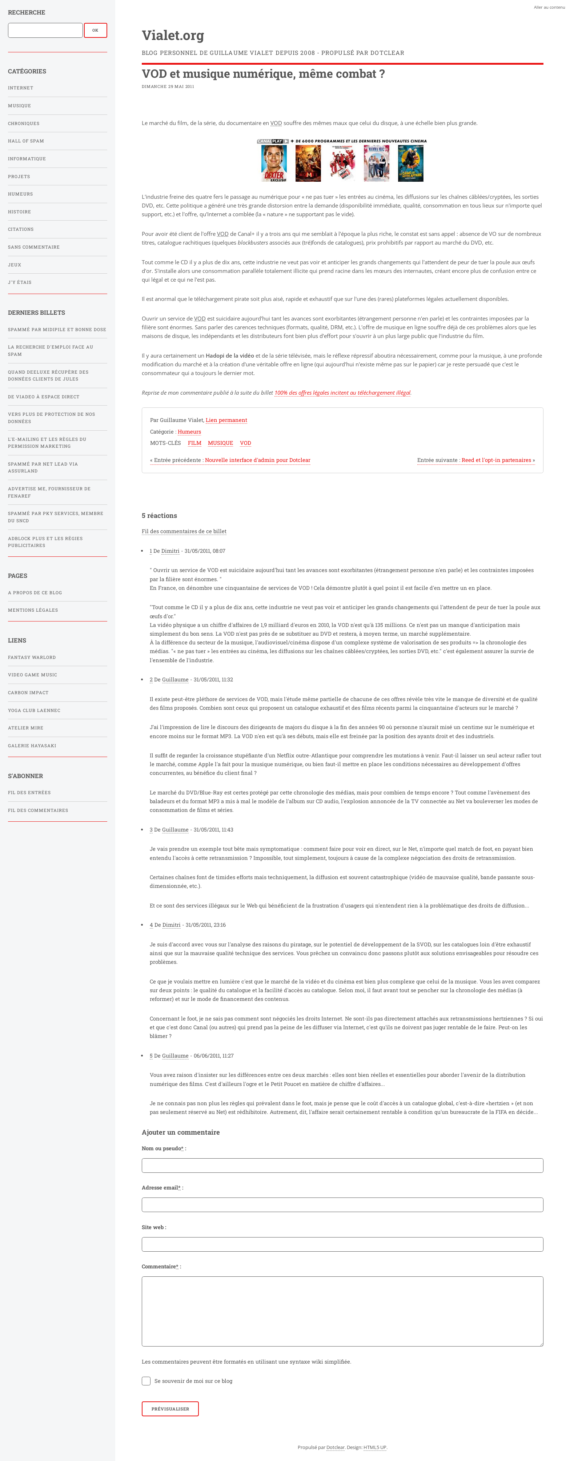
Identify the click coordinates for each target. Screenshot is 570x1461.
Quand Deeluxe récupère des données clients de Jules (48, 375)
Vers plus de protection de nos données (51, 417)
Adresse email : (162, 1187)
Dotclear (335, 1447)
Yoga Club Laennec (34, 710)
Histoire (19, 211)
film (194, 442)
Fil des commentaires (38, 810)
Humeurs (20, 194)
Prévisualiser (170, 1409)
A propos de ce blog (35, 592)
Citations (21, 229)
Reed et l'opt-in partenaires (476, 459)
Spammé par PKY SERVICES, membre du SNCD (56, 517)
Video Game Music (32, 674)
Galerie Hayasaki (32, 745)
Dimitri (170, 550)
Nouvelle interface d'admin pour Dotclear (230, 459)
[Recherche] (45, 30)
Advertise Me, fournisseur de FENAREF (49, 492)
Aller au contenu (549, 7)
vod (245, 442)
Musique (19, 105)
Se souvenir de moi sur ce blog (193, 1380)
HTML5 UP (375, 1447)
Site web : (154, 1227)
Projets (19, 176)
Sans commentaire (34, 247)
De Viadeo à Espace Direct (44, 396)
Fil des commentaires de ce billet (184, 531)
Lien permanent (226, 419)
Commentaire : (161, 1266)
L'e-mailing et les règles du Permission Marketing (47, 442)
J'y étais (20, 282)
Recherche (26, 12)
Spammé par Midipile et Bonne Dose (57, 329)
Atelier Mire (26, 727)
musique (220, 442)
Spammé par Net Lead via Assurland (43, 467)
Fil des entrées (29, 792)
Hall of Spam (26, 141)
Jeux (14, 264)
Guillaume (175, 679)
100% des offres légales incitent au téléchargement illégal (342, 392)
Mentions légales (33, 610)
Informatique (27, 158)
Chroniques (24, 123)
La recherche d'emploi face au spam (50, 350)
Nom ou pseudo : (164, 1148)
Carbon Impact (28, 692)
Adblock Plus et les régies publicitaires (45, 542)
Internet (20, 87)
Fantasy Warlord (32, 657)
